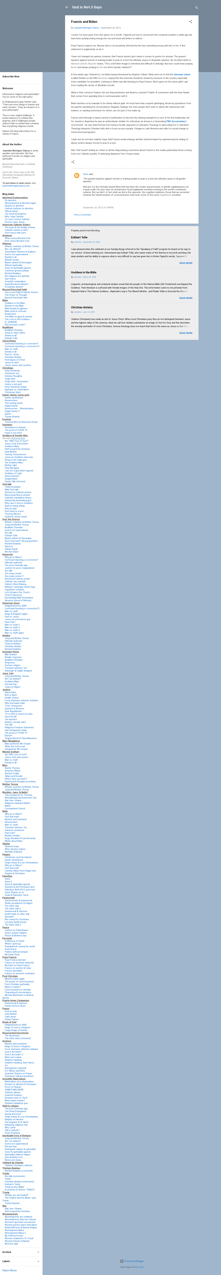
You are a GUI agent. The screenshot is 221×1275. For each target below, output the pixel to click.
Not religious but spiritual (17, 276)
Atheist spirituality (13, 265)
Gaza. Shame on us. (14, 892)
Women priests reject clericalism (21, 1224)
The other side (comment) (18, 1038)
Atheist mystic (12, 259)
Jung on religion (12, 687)
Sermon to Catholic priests (18, 492)
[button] (191, 22)
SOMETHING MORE (14, 1089)
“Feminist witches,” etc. (16, 668)
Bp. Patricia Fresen (14, 1235)
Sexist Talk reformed (15, 481)
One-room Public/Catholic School (21, 292)
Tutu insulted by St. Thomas (18, 795)
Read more (186, 263)
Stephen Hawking (13, 1060)
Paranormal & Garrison (16, 911)
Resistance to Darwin (15, 427)
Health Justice (12, 697)
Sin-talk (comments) (15, 1176)
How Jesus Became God (17, 241)
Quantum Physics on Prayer (18, 1073)
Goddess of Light (13, 473)
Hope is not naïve (13, 432)
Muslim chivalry (12, 835)
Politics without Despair (16, 951)
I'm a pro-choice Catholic (17, 219)
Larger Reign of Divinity (16, 1030)
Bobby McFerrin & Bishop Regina (21, 1227)
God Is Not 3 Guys (87, 7)
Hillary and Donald (13, 776)
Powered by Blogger (132, 1261)
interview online (182, 74)
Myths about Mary (13, 841)
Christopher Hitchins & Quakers (20, 251)
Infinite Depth (11, 549)
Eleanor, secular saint (15, 722)
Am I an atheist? (13, 249)
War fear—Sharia (13, 800)
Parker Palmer (12, 1019)
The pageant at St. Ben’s (16, 1122)
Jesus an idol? (12, 362)
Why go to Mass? (13, 557)
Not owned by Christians (17, 919)
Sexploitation (11, 478)
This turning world (13, 403)
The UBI (8, 724)
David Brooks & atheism (16, 284)
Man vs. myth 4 (12, 630)
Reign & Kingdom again (16, 614)
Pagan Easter (11, 405)
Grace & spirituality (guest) (18, 268)
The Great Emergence (15, 214)
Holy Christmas (12, 370)
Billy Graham (11, 654)
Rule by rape (11, 508)
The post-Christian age (16, 565)
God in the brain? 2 (14, 1054)
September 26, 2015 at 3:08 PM (98, 207)
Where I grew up (13, 943)
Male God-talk (11, 489)
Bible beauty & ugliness (16, 308)
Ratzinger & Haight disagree (18, 670)
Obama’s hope (12, 846)
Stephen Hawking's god (16, 1103)
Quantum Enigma (13, 1095)
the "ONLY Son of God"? (16, 441)
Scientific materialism (15, 281)
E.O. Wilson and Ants (15, 1070)
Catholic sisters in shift (16, 230)
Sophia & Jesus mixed (16, 516)
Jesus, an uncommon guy (17, 619)
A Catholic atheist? (14, 286)
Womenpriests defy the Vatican (20, 1219)
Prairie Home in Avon (15, 1006)
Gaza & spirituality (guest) (17, 884)
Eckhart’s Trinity (12, 1184)
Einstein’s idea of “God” (16, 1097)
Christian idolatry (82, 307)
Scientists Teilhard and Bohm (19, 1076)
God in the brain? (13, 1051)
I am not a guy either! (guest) (19, 470)
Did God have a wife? (15, 324)
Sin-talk (8, 532)
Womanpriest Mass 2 (15, 1233)
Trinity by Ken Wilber (14, 1187)
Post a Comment (82, 214)
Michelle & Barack (13, 851)
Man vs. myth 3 (12, 627)
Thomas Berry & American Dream (21, 422)
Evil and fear (11, 684)
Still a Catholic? (12, 1130)
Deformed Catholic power (17, 578)
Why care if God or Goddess (19, 503)
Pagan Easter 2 (12, 411)
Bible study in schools (15, 311)
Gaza (7, 878)
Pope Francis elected (15, 960)
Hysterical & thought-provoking (20, 781)
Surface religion (12, 665)
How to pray (11, 1011)
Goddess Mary (12, 446)
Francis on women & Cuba (18, 968)
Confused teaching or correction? (21, 343)
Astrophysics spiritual (15, 1068)
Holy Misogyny (12, 468)
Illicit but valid (11, 1243)
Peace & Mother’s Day (15, 935)
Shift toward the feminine (17, 449)
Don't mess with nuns (15, 232)
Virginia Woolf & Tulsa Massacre (21, 738)
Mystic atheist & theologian (18, 262)
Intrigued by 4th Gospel (16, 749)
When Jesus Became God (17, 238)
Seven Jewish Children (16, 933)
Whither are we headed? (16, 1195)
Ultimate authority (13, 562)
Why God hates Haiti (15, 703)
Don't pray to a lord (14, 511)
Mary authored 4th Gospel (17, 743)
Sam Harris (10, 278)
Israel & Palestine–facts (16, 895)
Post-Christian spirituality (17, 984)
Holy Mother (11, 451)
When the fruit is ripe (15, 746)
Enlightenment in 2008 (15, 605)
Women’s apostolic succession (20, 1222)
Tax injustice (11, 719)
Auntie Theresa (12, 768)
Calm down (10, 1016)
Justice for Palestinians (16, 930)
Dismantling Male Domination (19, 597)
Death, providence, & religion (19, 903)
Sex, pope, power (13, 573)
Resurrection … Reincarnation (19, 408)
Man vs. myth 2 (12, 624)
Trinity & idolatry (13, 487)
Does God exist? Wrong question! (21, 541)
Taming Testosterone (15, 454)
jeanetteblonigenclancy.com (16, 185)
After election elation (15, 849)
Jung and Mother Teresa (17, 524)
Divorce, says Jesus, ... (16, 222)
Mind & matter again (15, 979)
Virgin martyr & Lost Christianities (21, 862)
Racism (8, 735)
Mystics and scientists (16, 819)
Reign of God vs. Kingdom (17, 1027)
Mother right (11, 465)
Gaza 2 (8, 881)
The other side (12, 906)
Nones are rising (13, 1160)
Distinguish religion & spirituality (20, 1149)
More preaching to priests (17, 495)
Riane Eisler (10, 692)
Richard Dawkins (13, 273)
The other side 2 (13, 908)
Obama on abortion (14, 205)
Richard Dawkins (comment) (19, 1170)
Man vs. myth (11, 349)
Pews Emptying (12, 1133)
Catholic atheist (12, 1092)
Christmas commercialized (18, 857)
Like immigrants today (16, 730)
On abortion (10, 200)
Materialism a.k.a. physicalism (19, 1081)
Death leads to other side (17, 914)
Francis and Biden (13, 970)
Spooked (9, 916)
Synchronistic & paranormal (18, 900)
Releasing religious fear (16, 1124)
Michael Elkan (138, 1267)
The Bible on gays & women (18, 316)
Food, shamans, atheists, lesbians (21, 700)
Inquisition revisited (14, 589)
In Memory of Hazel (14, 941)
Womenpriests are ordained (18, 1216)
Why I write (10, 1127)
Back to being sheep (15, 505)
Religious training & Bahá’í (17, 803)
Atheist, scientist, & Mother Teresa (22, 246)
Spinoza (9, 546)
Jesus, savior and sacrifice (18, 365)
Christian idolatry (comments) (19, 1181)
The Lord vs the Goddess (17, 319)
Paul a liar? (10, 622)
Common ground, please (17, 270)
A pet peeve (10, 949)
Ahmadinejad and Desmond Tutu (21, 797)
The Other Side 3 (13, 924)
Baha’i (8, 805)
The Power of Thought (16, 295)
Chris (85, 174)
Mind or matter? (13, 987)
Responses (10, 314)
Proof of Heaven (13, 1087)
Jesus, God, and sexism (16, 443)
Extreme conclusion (14, 830)
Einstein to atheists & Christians (20, 1084)
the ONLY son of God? (16, 754)
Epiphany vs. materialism (17, 389)
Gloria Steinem (12, 476)
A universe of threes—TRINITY (20, 1189)
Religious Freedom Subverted (19, 727)
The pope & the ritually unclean (20, 227)
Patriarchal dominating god (18, 500)
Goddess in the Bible (83, 272)
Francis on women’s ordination (20, 973)
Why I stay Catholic (14, 216)
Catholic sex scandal (15, 581)
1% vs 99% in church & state (19, 714)
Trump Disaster (12, 416)
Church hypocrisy (13, 595)
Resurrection (11, 400)
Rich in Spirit (11, 695)
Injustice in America (14, 708)
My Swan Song (12, 954)
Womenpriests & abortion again (20, 203)
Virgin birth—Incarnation (16, 381)
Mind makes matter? (15, 1100)
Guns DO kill (10, 716)
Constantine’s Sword (15, 808)
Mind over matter (13, 1057)
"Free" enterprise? (13, 705)
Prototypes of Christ (15, 359)
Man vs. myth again (14, 632)
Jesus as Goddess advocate (19, 457)
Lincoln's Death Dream (16, 922)
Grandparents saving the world (20, 946)
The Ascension (12, 1035)
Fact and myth (12, 816)
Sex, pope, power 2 (14, 576)
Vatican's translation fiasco (18, 497)
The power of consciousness (19, 981)
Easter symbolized (14, 397)
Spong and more (13, 1114)
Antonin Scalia (12, 773)
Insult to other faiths (15, 332)
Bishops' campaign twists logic (20, 587)
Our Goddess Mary (14, 462)
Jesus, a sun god (13, 384)
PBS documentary (176, 121)
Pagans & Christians (15, 873)
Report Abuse (9, 1270)
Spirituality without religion (17, 1154)
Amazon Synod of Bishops (18, 600)
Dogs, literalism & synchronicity (20, 838)
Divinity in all (10, 257)
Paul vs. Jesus (12, 354)
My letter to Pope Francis (17, 965)
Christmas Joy (12, 373)
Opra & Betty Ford (13, 1157)
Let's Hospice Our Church (17, 592)
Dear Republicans (13, 711)
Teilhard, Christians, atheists (18, 1165)
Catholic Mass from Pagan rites (20, 870)
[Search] (197, 8)
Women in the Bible (14, 305)
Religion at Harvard (14, 1119)
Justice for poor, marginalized (19, 568)
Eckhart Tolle (79, 237)
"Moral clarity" (11, 211)
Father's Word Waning (15, 584)
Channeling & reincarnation (18, 992)
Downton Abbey (12, 770)
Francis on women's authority (19, 962)
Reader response (13, 657)
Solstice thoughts (13, 376)
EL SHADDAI (11, 322)
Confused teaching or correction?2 (22, 346)
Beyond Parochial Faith (16, 297)
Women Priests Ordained (17, 1241)
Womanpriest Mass (14, 1230)
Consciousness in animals (18, 989)
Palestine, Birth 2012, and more (20, 889)
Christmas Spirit (13, 392)
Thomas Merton (13, 514)
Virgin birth (10, 378)
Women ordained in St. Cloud (19, 1238)
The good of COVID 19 (16, 430)
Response (10, 662)
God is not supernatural (16, 254)
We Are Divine (11, 551)
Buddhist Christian (14, 330)
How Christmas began (16, 387)
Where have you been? (16, 778)
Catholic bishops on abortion (19, 208)
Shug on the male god (15, 459)
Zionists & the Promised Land (19, 887)
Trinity (8, 1179)
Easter (8, 414)
